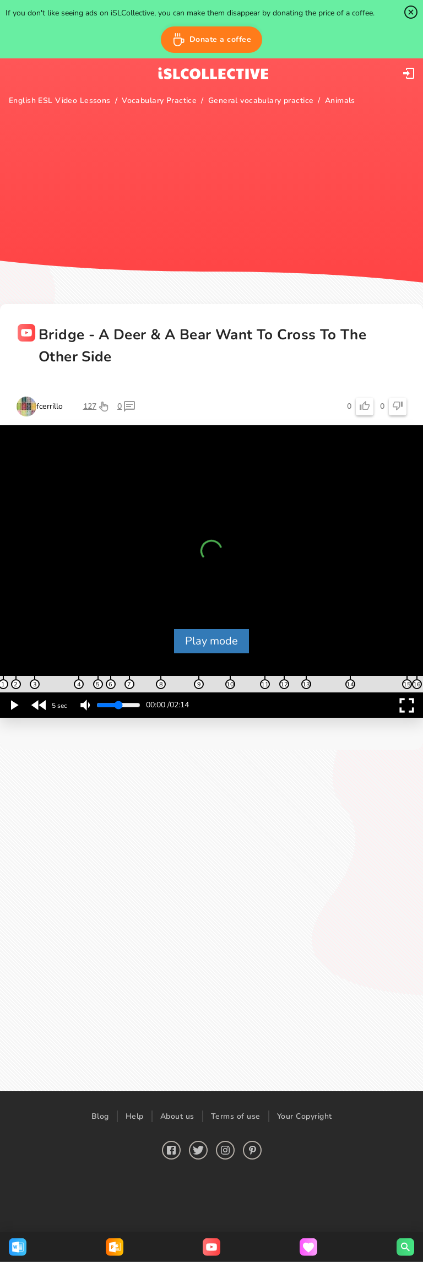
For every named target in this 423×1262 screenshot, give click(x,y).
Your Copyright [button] (304, 1116)
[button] (212, 39)
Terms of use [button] (236, 1116)
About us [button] (177, 1116)
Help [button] (135, 1116)
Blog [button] (100, 1116)
